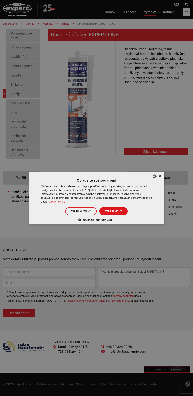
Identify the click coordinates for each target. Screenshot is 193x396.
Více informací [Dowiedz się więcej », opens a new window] (57, 201)
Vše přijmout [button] (113, 211)
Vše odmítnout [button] (81, 210)
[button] (96, 220)
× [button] (160, 176)
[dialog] (96, 198)
